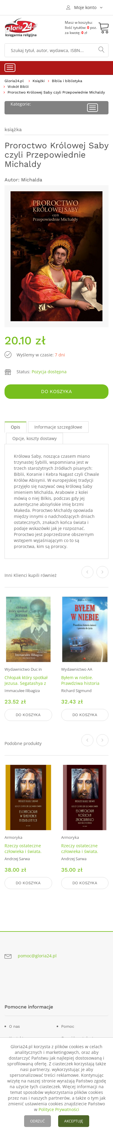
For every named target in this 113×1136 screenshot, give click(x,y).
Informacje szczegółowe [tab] (58, 427)
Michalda (31, 180)
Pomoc (67, 1026)
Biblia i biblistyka (67, 81)
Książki (39, 81)
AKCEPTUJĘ (73, 1121)
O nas (14, 1026)
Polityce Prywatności (59, 1109)
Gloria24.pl (14, 81)
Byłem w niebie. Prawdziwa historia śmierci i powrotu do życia (82, 686)
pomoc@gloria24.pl (37, 956)
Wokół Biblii (18, 87)
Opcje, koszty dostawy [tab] (34, 438)
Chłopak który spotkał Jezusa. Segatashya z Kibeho (26, 683)
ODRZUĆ (37, 1121)
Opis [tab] (15, 427)
